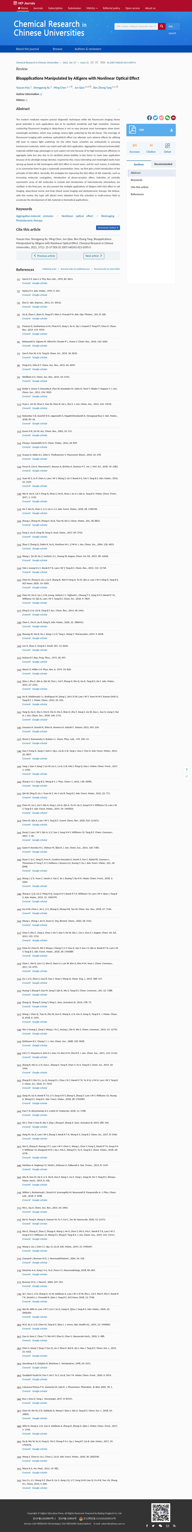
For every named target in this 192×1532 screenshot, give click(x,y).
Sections (139, 164)
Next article (94, 256)
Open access (132, 8)
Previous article (44, 256)
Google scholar (39, 283)
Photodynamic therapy (29, 220)
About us (150, 8)
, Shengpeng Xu (41, 87)
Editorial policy (111, 8)
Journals (38, 8)
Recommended (163, 164)
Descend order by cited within (107, 269)
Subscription (55, 8)
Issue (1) (84, 62)
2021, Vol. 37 (69, 62)
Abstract (136, 172)
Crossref (26, 283)
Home (23, 8)
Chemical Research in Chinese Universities (37, 62)
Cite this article (140, 187)
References (137, 194)
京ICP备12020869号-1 (44, 1518)
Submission (74, 8)
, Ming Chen (59, 87)
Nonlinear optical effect (77, 216)
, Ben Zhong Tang (101, 87)
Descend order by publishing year (75, 269)
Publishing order (49, 269)
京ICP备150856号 (67, 1518)
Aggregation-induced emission (34, 216)
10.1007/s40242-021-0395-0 (121, 62)
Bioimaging (107, 216)
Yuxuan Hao (23, 87)
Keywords (136, 180)
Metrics (92, 8)
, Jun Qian (79, 87)
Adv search (172, 27)
